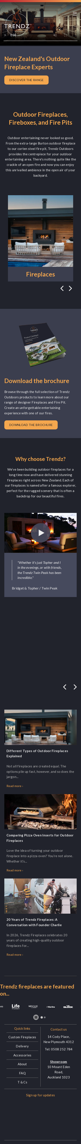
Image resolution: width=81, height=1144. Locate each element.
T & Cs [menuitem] (22, 1082)
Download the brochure (31, 425)
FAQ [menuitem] (22, 1073)
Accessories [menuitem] (22, 1055)
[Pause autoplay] (36, 1017)
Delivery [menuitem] (22, 1046)
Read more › (14, 786)
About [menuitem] (22, 1064)
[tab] (42, 1017)
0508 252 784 (62, 1049)
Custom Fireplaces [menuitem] (22, 1037)
